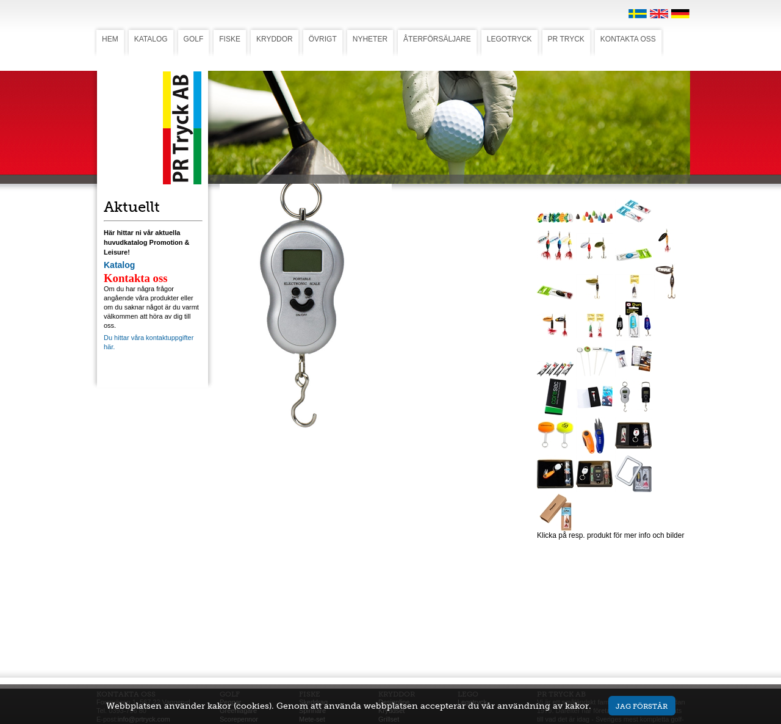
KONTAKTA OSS (628, 39)
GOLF (194, 39)
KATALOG (151, 39)
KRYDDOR (274, 39)
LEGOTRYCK (509, 39)
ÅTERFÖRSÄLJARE (437, 39)
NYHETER (370, 39)
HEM (110, 39)
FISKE (229, 39)
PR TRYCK (566, 39)
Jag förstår (642, 706)
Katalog (119, 265)
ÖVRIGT (323, 39)
